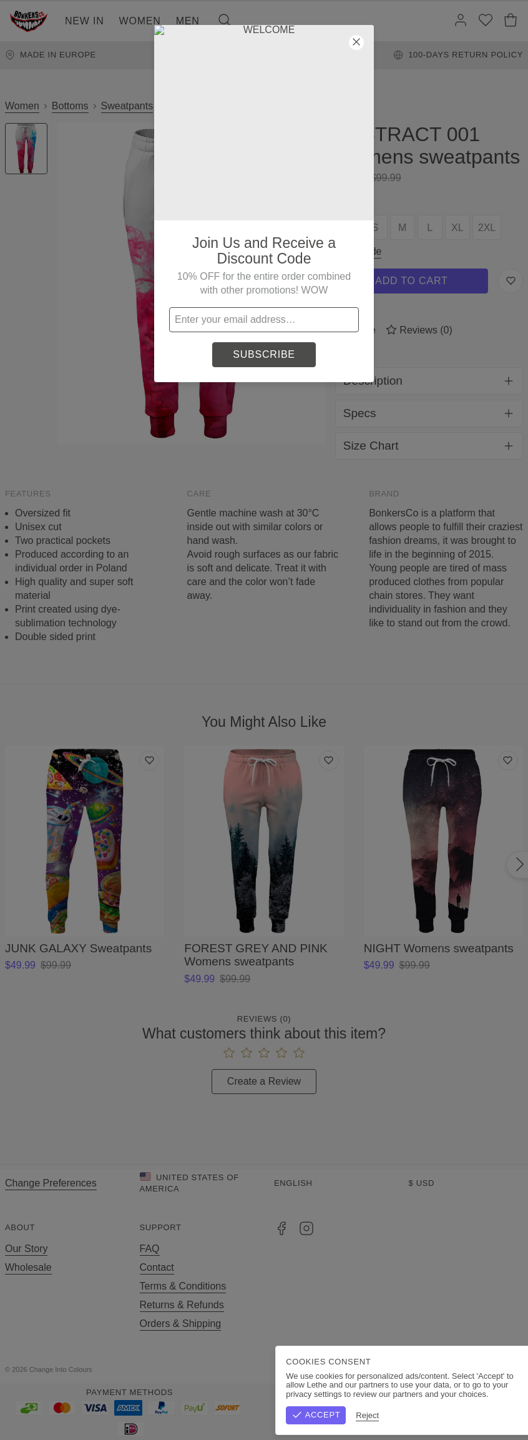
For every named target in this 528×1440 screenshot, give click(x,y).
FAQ (150, 1248)
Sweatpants (127, 106)
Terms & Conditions (183, 1286)
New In (84, 21)
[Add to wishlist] (149, 761)
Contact (157, 1267)
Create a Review (264, 1081)
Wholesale (28, 1267)
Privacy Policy (492, 1369)
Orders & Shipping (181, 1323)
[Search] (224, 21)
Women (140, 21)
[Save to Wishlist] (510, 281)
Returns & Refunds (182, 1304)
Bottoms (70, 106)
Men (188, 21)
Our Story (26, 1248)
